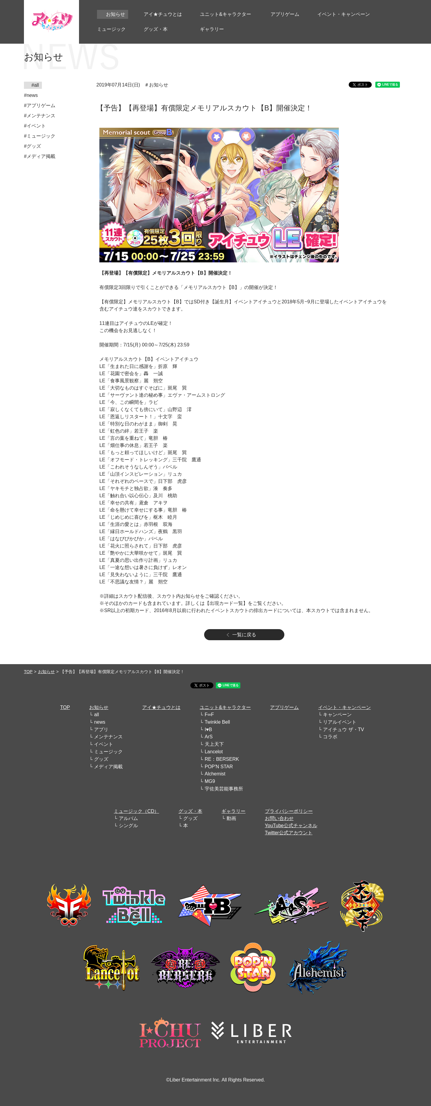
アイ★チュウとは (161, 707)
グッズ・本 (190, 811)
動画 (231, 818)
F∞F (209, 714)
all (96, 714)
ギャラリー (233, 811)
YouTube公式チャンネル (291, 825)
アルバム (128, 818)
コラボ (330, 736)
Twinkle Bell (217, 722)
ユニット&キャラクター (225, 707)
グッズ (101, 759)
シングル (128, 825)
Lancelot (214, 751)
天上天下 (214, 744)
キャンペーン (337, 714)
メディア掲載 (108, 766)
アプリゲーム (284, 707)
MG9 (210, 781)
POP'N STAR (219, 766)
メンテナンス (108, 736)
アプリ (101, 729)
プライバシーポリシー (289, 811)
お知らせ (46, 671)
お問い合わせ (279, 818)
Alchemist (215, 773)
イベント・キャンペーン (344, 707)
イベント (103, 744)
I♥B (208, 729)
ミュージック (108, 751)
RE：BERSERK (222, 759)
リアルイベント (339, 722)
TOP (28, 671)
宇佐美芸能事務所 (224, 788)
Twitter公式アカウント (288, 832)
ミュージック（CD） (136, 811)
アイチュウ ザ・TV (343, 729)
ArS (209, 736)
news (99, 722)
